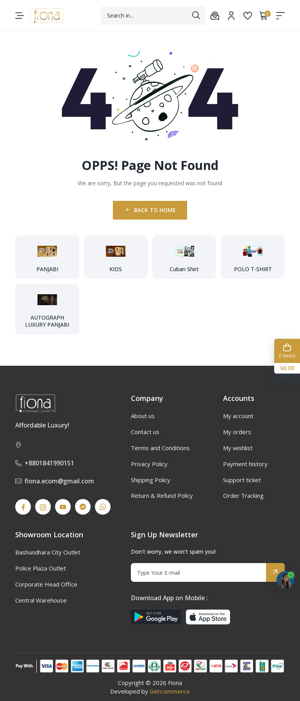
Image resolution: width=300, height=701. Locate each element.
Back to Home (150, 210)
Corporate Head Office (46, 584)
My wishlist (238, 448)
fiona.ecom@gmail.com (54, 481)
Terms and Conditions (160, 448)
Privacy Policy (149, 464)
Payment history (245, 464)
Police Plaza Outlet (40, 568)
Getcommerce (170, 691)
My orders (237, 432)
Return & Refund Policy (162, 495)
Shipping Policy (150, 480)
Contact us (145, 432)
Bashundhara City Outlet (47, 552)
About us (143, 416)
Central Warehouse (41, 600)
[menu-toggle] (19, 15)
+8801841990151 (44, 463)
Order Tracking (243, 495)
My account (238, 416)
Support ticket (242, 480)
